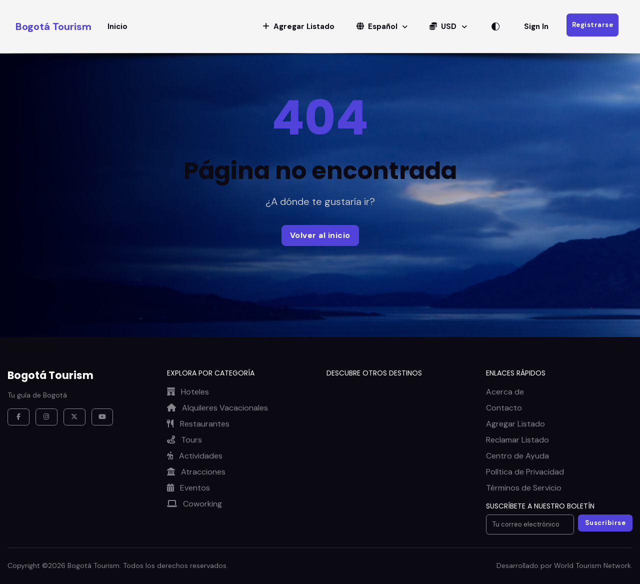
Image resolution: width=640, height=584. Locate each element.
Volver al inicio (320, 235)
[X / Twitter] (75, 417)
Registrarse (593, 24)
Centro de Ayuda (517, 455)
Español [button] (378, 27)
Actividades (194, 455)
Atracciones (196, 471)
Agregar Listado (515, 423)
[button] (298, 26)
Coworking (194, 503)
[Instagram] (47, 417)
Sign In (536, 27)
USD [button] (444, 27)
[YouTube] (103, 417)
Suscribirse (605, 522)
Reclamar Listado (517, 439)
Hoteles (188, 391)
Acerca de (505, 391)
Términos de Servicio (524, 487)
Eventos (188, 487)
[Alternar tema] (495, 26)
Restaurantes (198, 423)
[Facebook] (19, 417)
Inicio (118, 27)
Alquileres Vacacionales (217, 407)
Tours (184, 439)
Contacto (504, 407)
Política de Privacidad (525, 471)
